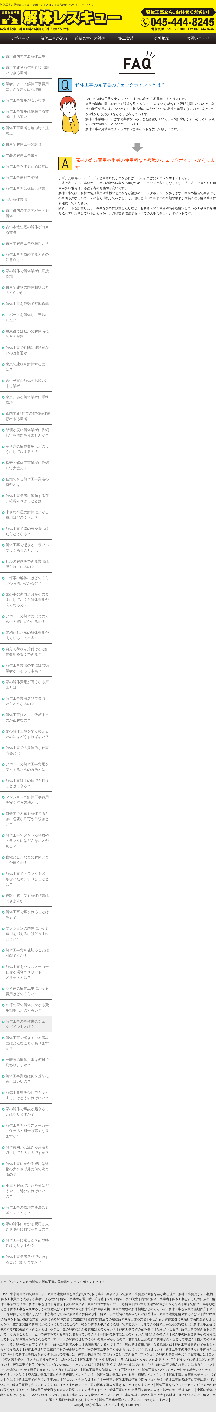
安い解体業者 (16, 199)
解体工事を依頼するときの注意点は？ (27, 257)
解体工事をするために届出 (27, 166)
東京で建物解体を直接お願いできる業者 (27, 70)
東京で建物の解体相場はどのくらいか (27, 290)
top (5, 1294)
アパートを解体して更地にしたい (27, 317)
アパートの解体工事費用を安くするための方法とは (27, 766)
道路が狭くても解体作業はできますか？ (27, 898)
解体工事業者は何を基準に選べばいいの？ (27, 1078)
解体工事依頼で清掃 (22, 177)
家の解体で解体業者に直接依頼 (27, 273)
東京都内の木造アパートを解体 (27, 213)
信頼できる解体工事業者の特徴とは (27, 482)
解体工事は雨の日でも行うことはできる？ (27, 783)
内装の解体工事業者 (22, 155)
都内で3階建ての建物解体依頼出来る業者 (28, 416)
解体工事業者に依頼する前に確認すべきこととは (27, 498)
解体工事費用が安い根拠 (25, 100)
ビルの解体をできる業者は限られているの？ (27, 564)
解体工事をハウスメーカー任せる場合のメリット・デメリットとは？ (27, 972)
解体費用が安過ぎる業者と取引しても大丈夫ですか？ (27, 1150)
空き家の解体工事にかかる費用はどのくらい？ (27, 991)
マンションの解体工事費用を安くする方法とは (27, 799)
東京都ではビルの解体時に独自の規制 (27, 334)
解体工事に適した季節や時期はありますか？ (27, 1243)
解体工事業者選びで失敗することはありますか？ (27, 1259)
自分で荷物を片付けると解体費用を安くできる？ (27, 651)
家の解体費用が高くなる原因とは (27, 684)
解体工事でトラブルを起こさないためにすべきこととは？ (27, 879)
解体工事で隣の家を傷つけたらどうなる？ (27, 531)
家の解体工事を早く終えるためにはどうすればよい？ (27, 734)
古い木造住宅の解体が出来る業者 (27, 229)
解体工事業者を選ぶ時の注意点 (27, 130)
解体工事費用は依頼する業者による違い (27, 114)
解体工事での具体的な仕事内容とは (27, 750)
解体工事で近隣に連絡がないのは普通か (27, 350)
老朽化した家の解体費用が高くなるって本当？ (27, 635)
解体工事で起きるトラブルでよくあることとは (27, 547)
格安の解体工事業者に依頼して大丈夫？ (27, 465)
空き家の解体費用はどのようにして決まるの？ (27, 449)
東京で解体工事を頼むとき (27, 243)
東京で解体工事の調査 (24, 144)
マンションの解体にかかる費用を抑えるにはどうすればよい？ (27, 933)
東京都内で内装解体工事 (25, 56)
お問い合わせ (198, 38)
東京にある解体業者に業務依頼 (27, 399)
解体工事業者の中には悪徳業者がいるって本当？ (27, 668)
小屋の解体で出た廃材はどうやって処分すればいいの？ (27, 1191)
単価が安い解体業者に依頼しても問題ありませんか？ (27, 432)
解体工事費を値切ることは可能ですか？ (27, 952)
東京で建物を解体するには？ (25, 366)
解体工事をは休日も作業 (25, 188)
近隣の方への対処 (90, 38)
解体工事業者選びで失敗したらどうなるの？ (27, 701)
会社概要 (162, 38)
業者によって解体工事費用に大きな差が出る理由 (27, 86)
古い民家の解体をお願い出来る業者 (27, 383)
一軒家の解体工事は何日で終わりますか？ (27, 1062)
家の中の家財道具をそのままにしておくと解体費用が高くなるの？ (27, 599)
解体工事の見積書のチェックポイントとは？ (27, 1024)
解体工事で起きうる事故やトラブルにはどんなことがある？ (27, 840)
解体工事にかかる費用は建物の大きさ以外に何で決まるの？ (27, 1169)
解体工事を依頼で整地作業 (27, 304)
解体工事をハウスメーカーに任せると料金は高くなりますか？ (27, 1130)
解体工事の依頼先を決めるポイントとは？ (27, 1210)
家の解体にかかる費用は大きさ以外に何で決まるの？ (27, 1226)
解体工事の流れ (54, 38)
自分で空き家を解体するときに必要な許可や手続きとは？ (27, 819)
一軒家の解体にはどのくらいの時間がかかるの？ (27, 580)
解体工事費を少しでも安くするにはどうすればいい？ (27, 1095)
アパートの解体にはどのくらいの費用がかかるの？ (27, 618)
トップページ (18, 38)
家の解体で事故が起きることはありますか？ (27, 1111)
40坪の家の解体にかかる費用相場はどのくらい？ (27, 1007)
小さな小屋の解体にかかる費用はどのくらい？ (27, 514)
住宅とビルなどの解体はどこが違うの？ (27, 859)
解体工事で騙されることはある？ (27, 914)
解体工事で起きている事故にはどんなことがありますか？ (27, 1043)
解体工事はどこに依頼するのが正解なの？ (27, 717)
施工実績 (126, 38)
